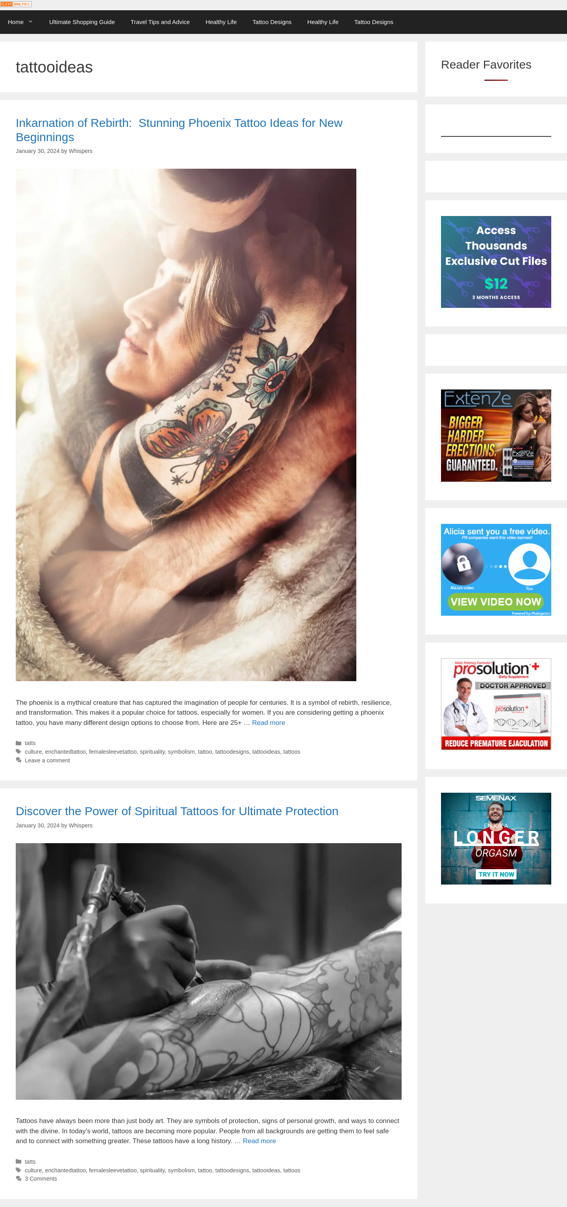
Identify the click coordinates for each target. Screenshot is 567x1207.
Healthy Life (221, 22)
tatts (30, 743)
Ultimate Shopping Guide (82, 22)
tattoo (205, 752)
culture (33, 752)
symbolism (181, 752)
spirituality (152, 752)
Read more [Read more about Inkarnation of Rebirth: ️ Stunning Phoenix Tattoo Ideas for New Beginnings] (268, 722)
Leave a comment (47, 760)
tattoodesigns (232, 752)
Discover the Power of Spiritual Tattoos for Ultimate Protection (177, 811)
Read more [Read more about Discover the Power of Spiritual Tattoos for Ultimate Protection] (259, 1141)
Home (24, 22)
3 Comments (41, 1178)
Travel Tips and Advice (160, 22)
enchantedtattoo (65, 752)
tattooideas (266, 752)
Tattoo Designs (271, 22)
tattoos (291, 752)
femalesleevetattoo (113, 752)
